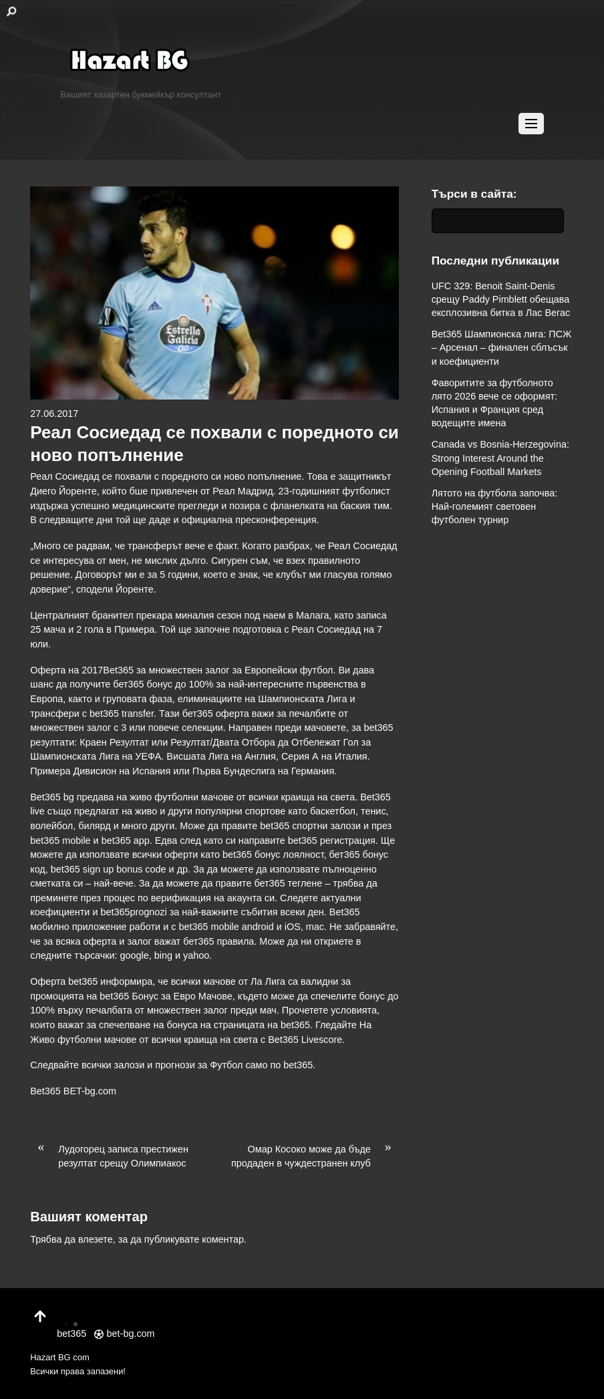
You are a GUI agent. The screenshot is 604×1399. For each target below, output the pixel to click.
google (134, 955)
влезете (95, 1239)
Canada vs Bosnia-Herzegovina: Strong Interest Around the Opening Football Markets (500, 457)
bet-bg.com (124, 1333)
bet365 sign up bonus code (108, 869)
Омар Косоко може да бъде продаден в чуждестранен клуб (315, 1155)
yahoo (196, 955)
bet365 (298, 1065)
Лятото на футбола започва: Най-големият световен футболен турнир (495, 506)
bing (163, 955)
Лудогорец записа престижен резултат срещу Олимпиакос (109, 1155)
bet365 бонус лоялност (272, 854)
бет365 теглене (288, 883)
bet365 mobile (60, 840)
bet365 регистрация (331, 840)
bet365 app (126, 840)
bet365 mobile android (225, 926)
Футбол (226, 1065)
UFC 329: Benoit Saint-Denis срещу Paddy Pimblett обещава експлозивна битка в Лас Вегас (501, 299)
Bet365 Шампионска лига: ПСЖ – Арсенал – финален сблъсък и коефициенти (502, 347)
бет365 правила (218, 941)
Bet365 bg (52, 797)
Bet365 (45, 1091)
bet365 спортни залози (310, 825)
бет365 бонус (142, 684)
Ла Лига (268, 981)
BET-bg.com (89, 1091)
